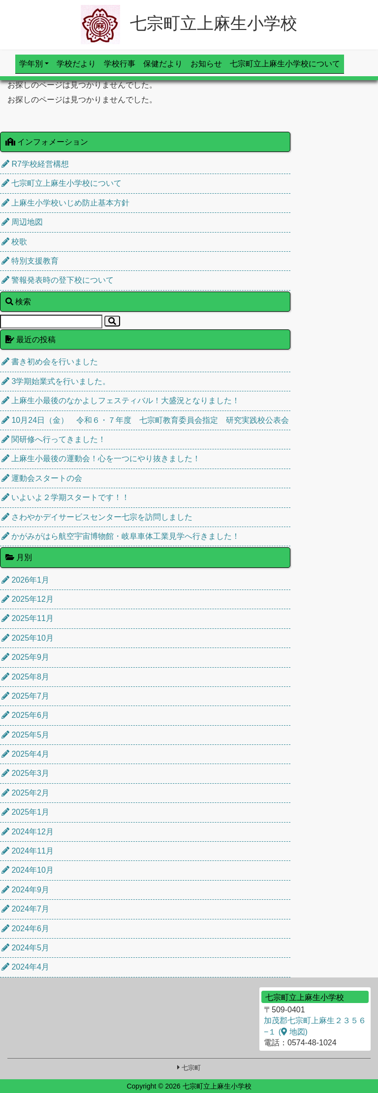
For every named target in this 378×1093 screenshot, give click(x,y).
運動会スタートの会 (41, 478)
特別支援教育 (30, 261)
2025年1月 (25, 812)
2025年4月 (25, 754)
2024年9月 (25, 890)
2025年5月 (25, 735)
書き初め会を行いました (49, 361)
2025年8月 (25, 677)
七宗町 (191, 1067)
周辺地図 (22, 222)
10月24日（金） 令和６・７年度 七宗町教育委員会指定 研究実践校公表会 (145, 420)
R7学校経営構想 (35, 164)
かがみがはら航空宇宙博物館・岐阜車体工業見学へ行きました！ (120, 536)
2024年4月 (25, 967)
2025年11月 (27, 618)
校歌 (14, 241)
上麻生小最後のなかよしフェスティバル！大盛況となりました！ (120, 400)
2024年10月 (27, 870)
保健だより (163, 63)
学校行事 (119, 63)
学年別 (31, 63)
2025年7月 (25, 696)
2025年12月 (27, 599)
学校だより (76, 63)
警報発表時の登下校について (57, 280)
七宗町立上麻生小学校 (189, 23)
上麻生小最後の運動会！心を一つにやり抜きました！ (100, 458)
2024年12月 (27, 831)
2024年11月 (27, 851)
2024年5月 (25, 948)
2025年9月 (25, 657)
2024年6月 (25, 928)
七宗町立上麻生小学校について (285, 63)
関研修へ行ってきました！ (53, 439)
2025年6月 (25, 715)
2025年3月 (25, 773)
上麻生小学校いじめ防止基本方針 (65, 203)
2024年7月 (25, 909)
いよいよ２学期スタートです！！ (65, 497)
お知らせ (206, 63)
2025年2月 (25, 793)
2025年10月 (27, 638)
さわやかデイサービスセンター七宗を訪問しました (96, 517)
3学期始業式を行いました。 (55, 381)
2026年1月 (25, 580)
